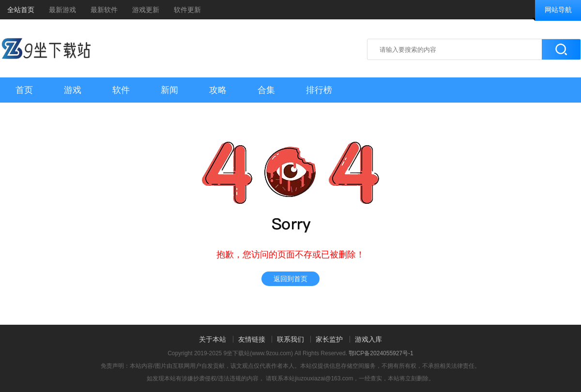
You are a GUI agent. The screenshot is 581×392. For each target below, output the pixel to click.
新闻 (169, 90)
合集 (266, 90)
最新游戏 (62, 10)
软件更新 (187, 10)
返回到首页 (290, 279)
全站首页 (20, 10)
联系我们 (290, 339)
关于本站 (212, 339)
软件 (121, 90)
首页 (24, 90)
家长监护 (329, 339)
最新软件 (104, 10)
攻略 (218, 90)
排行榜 (319, 90)
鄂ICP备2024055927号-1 (381, 353)
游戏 (72, 90)
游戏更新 (145, 10)
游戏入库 (368, 339)
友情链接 (251, 339)
